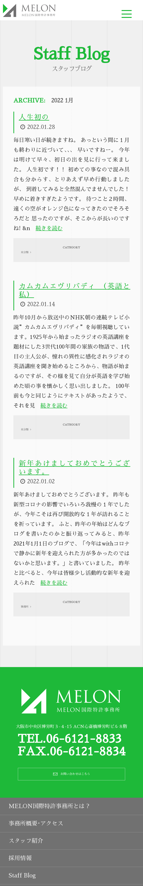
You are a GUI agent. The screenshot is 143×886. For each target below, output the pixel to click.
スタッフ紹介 (26, 854)
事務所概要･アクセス (36, 837)
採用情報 (20, 872)
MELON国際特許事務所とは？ (49, 820)
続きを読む (49, 230)
